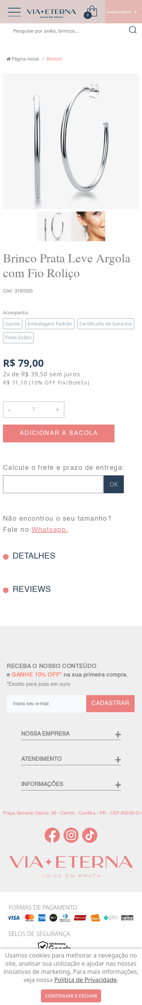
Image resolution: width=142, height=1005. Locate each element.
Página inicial (25, 59)
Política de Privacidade (85, 980)
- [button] (9, 409)
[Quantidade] (33, 410)
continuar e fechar (71, 995)
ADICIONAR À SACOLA (59, 433)
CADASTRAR (110, 704)
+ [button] (57, 409)
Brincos (54, 59)
